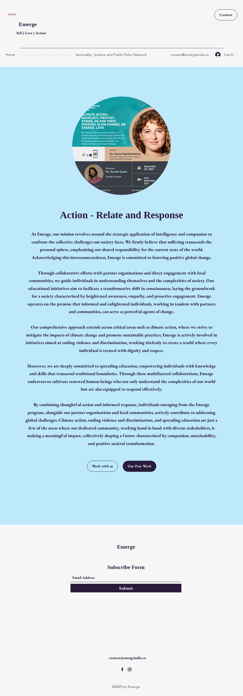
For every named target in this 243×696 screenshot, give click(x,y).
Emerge (28, 24)
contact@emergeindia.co (189, 54)
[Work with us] (102, 466)
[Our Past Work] (139, 466)
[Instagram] (129, 669)
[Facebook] (122, 669)
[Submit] (125, 588)
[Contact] (225, 14)
